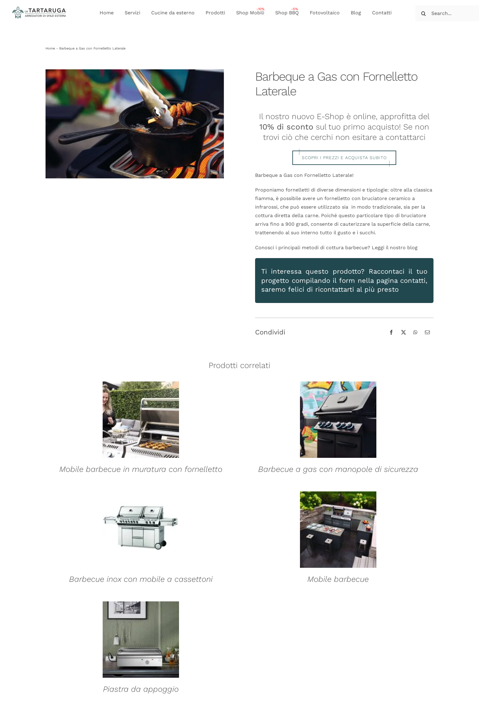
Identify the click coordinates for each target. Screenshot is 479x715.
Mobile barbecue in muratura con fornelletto (140, 469)
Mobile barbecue (338, 579)
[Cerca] (423, 13)
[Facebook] (391, 332)
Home (50, 48)
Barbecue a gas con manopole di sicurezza (338, 469)
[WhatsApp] (415, 332)
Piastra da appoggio (141, 689)
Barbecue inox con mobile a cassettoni (141, 579)
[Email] (427, 332)
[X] (403, 332)
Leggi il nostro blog (395, 247)
